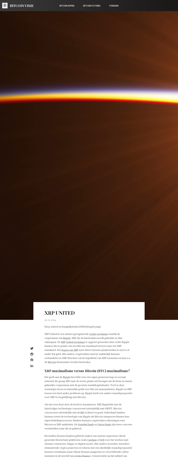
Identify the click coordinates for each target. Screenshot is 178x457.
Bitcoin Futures (91, 6)
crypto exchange (98, 334)
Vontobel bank (86, 424)
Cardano (92, 440)
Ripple (67, 338)
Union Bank (104, 424)
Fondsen (113, 6)
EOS (102, 440)
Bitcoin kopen (67, 6)
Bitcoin (52, 362)
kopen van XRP (69, 350)
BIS (82, 412)
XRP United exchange (73, 342)
